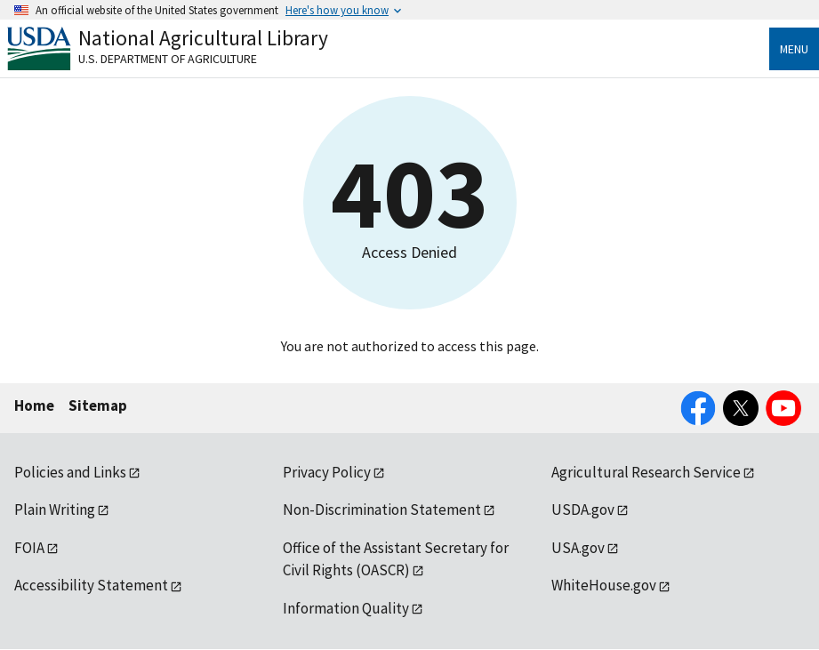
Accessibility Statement (91, 585)
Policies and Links (70, 472)
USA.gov (578, 548)
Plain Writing (54, 509)
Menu (794, 49)
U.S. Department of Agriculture (167, 59)
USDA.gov (582, 509)
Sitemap (97, 405)
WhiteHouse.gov (603, 585)
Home (34, 405)
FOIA (29, 548)
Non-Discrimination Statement (382, 509)
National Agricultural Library (203, 38)
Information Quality (346, 608)
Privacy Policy (327, 472)
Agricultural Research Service (646, 472)
